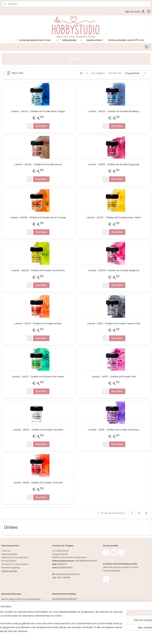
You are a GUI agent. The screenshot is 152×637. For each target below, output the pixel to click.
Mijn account (135, 12)
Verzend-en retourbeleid (14, 564)
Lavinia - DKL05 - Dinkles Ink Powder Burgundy (113, 164)
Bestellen (41, 126)
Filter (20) (15, 73)
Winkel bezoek (9, 570)
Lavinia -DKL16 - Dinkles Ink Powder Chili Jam (38, 482)
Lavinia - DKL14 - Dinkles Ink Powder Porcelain (38, 429)
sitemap (88, 631)
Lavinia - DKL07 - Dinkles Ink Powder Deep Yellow (114, 217)
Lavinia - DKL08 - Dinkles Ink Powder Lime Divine (38, 270)
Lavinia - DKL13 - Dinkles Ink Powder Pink (114, 376)
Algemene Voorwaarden (14, 557)
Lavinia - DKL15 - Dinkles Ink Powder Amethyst (113, 429)
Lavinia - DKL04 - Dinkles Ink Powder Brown (38, 164)
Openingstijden (9, 554)
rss (95, 631)
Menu (76, 58)
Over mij (5, 550)
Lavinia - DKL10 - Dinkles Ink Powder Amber (38, 323)
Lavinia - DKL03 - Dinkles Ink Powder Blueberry (113, 111)
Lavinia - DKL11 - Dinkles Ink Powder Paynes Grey (113, 323)
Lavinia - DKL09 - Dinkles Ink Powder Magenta (113, 270)
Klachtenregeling (10, 567)
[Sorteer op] (135, 73)
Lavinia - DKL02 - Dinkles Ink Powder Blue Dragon (38, 111)
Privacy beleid (8, 560)
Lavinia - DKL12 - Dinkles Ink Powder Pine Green (38, 376)
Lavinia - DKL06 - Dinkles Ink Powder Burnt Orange (38, 217)
